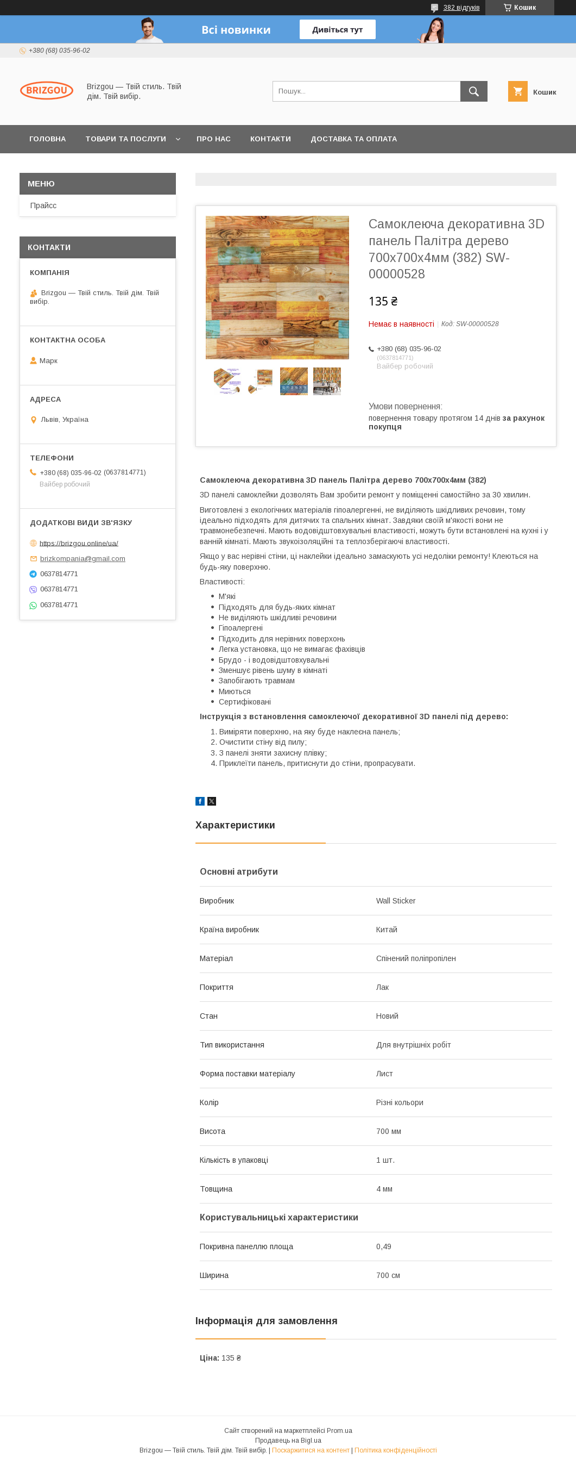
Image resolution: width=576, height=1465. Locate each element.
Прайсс (43, 205)
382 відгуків (462, 7)
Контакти (270, 139)
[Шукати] (474, 91)
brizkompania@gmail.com (82, 558)
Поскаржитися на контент (311, 1450)
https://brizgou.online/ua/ (79, 543)
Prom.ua (339, 1431)
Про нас (214, 139)
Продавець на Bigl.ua (288, 1440)
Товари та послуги (125, 139)
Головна (47, 139)
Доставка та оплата (354, 139)
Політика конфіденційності (396, 1450)
